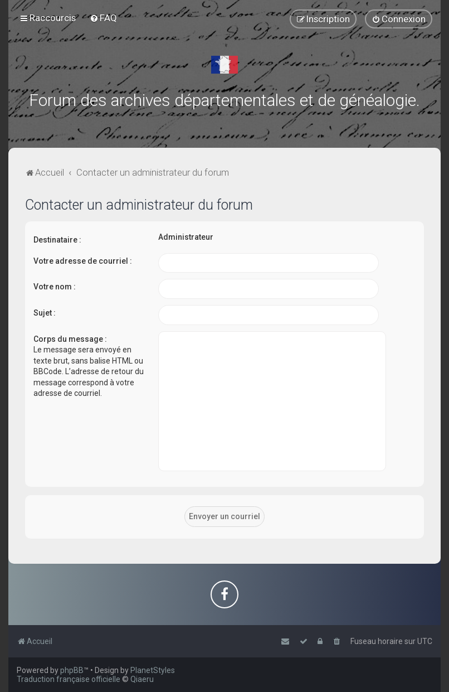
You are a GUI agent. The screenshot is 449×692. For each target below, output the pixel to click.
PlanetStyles (152, 670)
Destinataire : (57, 239)
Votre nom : (54, 286)
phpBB (72, 670)
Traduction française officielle (68, 679)
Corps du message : (70, 339)
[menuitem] (103, 17)
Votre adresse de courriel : (82, 261)
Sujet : (44, 312)
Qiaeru (142, 679)
